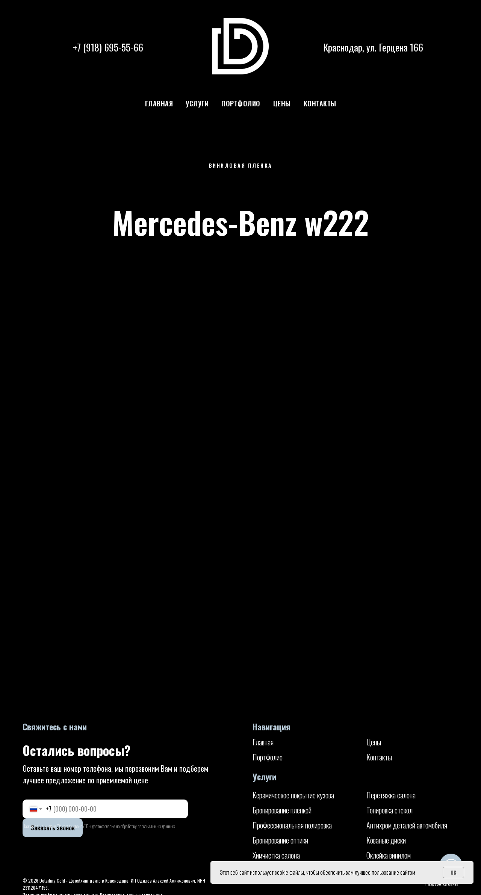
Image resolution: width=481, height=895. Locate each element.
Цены (282, 103)
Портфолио (240, 103)
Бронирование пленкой (282, 810)
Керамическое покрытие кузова (293, 795)
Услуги (197, 103)
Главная (159, 103)
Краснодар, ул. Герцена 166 (373, 47)
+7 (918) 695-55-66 (108, 47)
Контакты (320, 103)
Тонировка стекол (389, 810)
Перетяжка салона (391, 795)
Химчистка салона (276, 855)
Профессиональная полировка (292, 825)
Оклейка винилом (388, 855)
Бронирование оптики (280, 840)
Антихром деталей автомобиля (406, 825)
